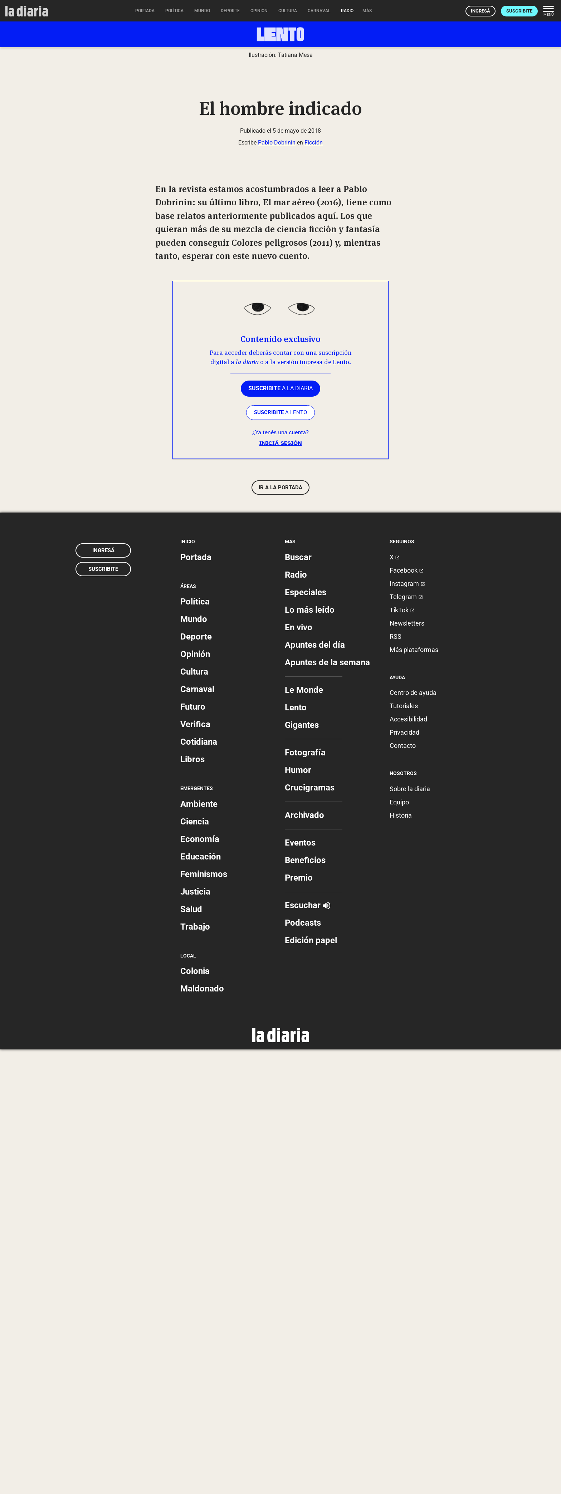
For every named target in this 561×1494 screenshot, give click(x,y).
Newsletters (407, 1068)
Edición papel (311, 1385)
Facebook (407, 1015)
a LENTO (280, 857)
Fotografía (305, 1197)
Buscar (298, 1002)
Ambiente (199, 1249)
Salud (191, 1354)
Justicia (195, 1336)
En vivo (298, 1072)
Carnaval (197, 1134)
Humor (298, 1215)
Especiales (305, 1037)
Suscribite (519, 11)
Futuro (192, 1151)
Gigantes (302, 1170)
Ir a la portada (280, 932)
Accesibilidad (408, 1163)
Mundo (193, 1064)
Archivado (304, 1260)
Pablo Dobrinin (277, 587)
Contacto (403, 1190)
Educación (200, 1301)
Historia (401, 1260)
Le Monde (304, 1135)
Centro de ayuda (413, 1137)
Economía (199, 1284)
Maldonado (202, 1433)
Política (195, 1046)
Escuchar (307, 1350)
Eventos (300, 1287)
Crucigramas (310, 1232)
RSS (395, 1081)
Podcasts (303, 1367)
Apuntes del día (315, 1089)
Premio (299, 1322)
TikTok (402, 1054)
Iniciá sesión (280, 887)
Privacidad (404, 1177)
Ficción (313, 587)
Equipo (399, 1246)
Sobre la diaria (410, 1233)
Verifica (195, 1169)
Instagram (407, 1028)
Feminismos (203, 1319)
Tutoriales (404, 1150)
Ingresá (480, 11)
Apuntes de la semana (327, 1107)
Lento (296, 1152)
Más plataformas (414, 1094)
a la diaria (280, 832)
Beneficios (305, 1305)
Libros (192, 1204)
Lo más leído (310, 1054)
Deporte (196, 1081)
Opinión (195, 1099)
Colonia (195, 1416)
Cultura (194, 1116)
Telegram (406, 1041)
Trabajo (195, 1371)
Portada (195, 1002)
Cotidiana (198, 1186)
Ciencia (194, 1266)
